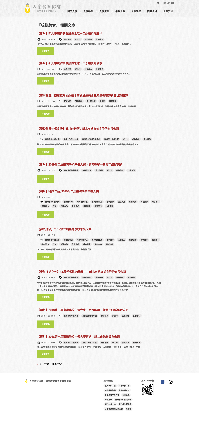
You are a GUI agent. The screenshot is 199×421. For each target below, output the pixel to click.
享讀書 (128, 409)
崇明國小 (110, 202)
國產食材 (152, 11)
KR (164, 2)
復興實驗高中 (97, 202)
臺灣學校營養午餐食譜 (91, 139)
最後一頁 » (57, 364)
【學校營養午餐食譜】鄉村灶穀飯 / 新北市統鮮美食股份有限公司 (78, 129)
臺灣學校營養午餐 (111, 139)
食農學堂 (136, 11)
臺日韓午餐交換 (125, 404)
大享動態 (88, 11)
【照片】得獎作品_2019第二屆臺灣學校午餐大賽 (68, 191)
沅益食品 (121, 202)
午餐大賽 (120, 11)
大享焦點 (104, 11)
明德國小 (144, 202)
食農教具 (168, 11)
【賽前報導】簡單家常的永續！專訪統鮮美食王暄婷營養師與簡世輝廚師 (82, 96)
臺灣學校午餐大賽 (52, 139)
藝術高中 (98, 206)
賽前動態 (67, 101)
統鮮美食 (88, 39)
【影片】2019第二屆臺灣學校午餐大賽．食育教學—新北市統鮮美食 (80, 165)
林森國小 (86, 206)
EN (172, 2)
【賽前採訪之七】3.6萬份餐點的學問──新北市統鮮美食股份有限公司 (81, 272)
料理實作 (67, 39)
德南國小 (45, 206)
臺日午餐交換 (110, 404)
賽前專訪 (78, 101)
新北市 (78, 39)
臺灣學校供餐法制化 (123, 400)
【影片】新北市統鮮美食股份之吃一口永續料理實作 (69, 34)
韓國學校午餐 (110, 390)
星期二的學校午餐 (71, 139)
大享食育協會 (163, 383)
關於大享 (72, 11)
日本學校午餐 (124, 386)
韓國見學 (108, 400)
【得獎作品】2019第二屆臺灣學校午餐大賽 (64, 229)
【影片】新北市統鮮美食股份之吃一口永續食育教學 (69, 64)
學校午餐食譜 (124, 390)
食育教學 (67, 69)
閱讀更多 (47, 51)
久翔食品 (75, 206)
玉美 (54, 206)
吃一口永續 (91, 101)
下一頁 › (46, 364)
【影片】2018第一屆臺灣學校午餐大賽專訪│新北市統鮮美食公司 (78, 337)
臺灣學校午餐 (110, 386)
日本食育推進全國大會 (114, 409)
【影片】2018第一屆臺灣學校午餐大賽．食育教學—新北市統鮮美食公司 (82, 310)
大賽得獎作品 (82, 202)
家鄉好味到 (86, 170)
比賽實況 (99, 39)
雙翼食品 (64, 206)
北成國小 (155, 202)
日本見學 (125, 395)
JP (168, 2)
